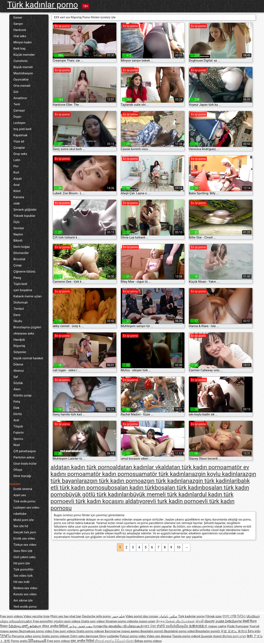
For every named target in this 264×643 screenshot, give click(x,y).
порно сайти (217, 626)
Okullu (17, 321)
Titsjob (18, 426)
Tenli (16, 104)
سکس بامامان (168, 616)
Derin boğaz (21, 247)
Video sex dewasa (159, 636)
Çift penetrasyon (24, 451)
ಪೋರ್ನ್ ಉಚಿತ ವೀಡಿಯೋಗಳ (223, 621)
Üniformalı (20, 302)
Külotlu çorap (22, 395)
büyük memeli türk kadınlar (164, 494)
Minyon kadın (22, 42)
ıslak (16, 203)
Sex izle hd (20, 526)
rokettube (19, 514)
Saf (15, 377)
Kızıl (16, 172)
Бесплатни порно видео (122, 631)
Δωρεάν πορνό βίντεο (217, 636)
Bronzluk (19, 259)
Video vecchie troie (37, 616)
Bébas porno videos (148, 641)
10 (178, 547)
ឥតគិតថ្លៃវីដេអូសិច (177, 626)
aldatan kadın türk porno (82, 467)
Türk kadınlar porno (42, 5)
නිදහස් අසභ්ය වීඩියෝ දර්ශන (114, 641)
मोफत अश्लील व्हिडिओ (55, 626)
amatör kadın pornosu (110, 474)
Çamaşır (19, 110)
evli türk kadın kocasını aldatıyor (106, 501)
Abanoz (18, 371)
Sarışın (18, 24)
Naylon (18, 234)
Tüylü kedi (20, 284)
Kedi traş (19, 48)
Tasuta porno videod (186, 636)
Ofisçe (17, 470)
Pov (16, 166)
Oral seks (19, 36)
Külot (17, 191)
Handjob (19, 340)
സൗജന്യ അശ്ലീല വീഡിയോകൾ (118, 626)
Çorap (17, 265)
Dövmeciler (21, 253)
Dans (16, 315)
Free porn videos (12, 616)
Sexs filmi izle (22, 551)
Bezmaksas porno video (36, 631)
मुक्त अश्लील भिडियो (83, 641)
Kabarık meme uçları (27, 296)
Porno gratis (19, 641)
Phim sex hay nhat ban (65, 616)
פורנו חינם (239, 636)
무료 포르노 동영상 (234, 631)
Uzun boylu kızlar (25, 463)
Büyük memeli (23, 67)
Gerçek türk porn (24, 532)
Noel (16, 445)
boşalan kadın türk (131, 487)
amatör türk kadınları (165, 474)
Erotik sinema (22, 489)
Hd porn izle (21, 563)
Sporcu (18, 439)
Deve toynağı (22, 476)
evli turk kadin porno (173, 501)
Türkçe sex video (24, 545)
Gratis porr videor (93, 621)
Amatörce (20, 98)
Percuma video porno (27, 636)
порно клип (147, 621)
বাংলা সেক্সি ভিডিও (233, 616)
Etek (16, 408)
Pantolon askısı (23, 457)
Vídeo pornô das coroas (141, 616)
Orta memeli (21, 86)
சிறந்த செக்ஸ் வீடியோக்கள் (175, 621)
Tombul (18, 309)
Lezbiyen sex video (26, 507)
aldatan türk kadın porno (192, 467)
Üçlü (16, 222)
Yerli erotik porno (25, 607)
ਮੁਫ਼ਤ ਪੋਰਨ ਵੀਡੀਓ (154, 626)
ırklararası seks (23, 333)
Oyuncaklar (21, 79)
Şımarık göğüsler (25, 209)
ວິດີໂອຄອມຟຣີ (37, 641)
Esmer (17, 17)
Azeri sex (19, 495)
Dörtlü (17, 414)
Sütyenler (19, 352)
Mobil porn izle (23, 520)
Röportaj (19, 346)
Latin (16, 160)
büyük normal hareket (28, 358)
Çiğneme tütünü (24, 271)
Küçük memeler (24, 55)
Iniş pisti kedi (22, 129)
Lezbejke (113, 636)
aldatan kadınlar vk (137, 467)
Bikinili (17, 240)
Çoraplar (19, 147)
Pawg (17, 278)
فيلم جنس (118, 616)
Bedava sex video (25, 588)
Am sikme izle (23, 600)
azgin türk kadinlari (213, 480)
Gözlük (18, 383)
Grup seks (20, 154)
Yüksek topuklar (24, 216)
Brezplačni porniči (208, 631)
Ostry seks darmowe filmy (88, 636)
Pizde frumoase (238, 626)
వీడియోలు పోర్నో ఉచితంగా (25, 626)
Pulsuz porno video (133, 636)
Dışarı (17, 117)
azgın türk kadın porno (112, 480)
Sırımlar (18, 228)
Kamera (18, 197)
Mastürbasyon (23, 73)
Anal (16, 185)
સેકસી (200, 621)
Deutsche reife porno (96, 616)
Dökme (18, 364)
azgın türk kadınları (165, 480)
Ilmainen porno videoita (122, 621)
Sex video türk (23, 576)
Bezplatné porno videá (180, 631)
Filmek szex (213, 616)
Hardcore (19, 30)
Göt (15, 92)
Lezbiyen (19, 123)
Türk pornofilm (23, 569)
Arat (16, 420)
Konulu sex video (25, 594)
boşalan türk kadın (178, 487)
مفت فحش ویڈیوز (81, 626)
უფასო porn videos (67, 621)
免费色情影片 (198, 626)
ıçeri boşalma (22, 290)
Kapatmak (20, 135)
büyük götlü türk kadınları (98, 494)
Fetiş (16, 401)
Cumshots (20, 61)
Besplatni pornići (152, 631)
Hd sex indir (21, 582)
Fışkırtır (18, 432)
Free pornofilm (43, 621)
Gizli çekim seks (24, 557)
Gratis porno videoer (90, 631)
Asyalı (17, 178)
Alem (17, 389)
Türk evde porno (24, 501)
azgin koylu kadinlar (217, 474)
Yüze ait (18, 141)
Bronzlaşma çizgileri (27, 327)
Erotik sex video (24, 538)
